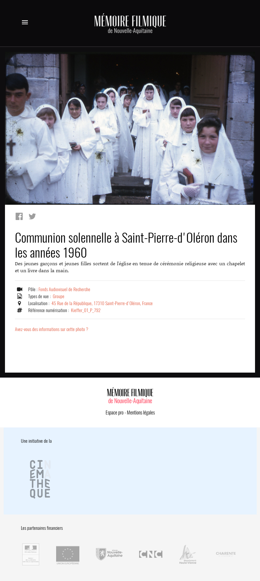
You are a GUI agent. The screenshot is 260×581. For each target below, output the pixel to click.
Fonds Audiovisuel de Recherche (64, 289)
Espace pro (115, 412)
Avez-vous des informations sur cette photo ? (51, 329)
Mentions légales (141, 412)
